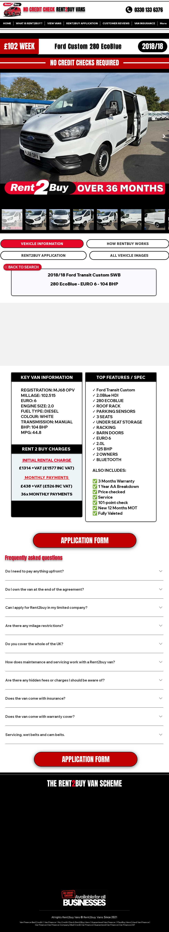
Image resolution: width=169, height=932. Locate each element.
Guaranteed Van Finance (103, 922)
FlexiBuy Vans (124, 922)
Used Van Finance (140, 922)
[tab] (42, 243)
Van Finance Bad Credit (31, 922)
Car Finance (41, 925)
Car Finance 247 (127, 925)
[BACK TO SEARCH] (21, 267)
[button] (46, 509)
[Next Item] (164, 136)
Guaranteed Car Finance (106, 925)
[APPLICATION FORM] (84, 540)
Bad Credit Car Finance (81, 925)
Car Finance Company (58, 925)
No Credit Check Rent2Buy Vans (74, 922)
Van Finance (50, 922)
